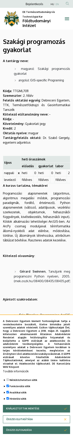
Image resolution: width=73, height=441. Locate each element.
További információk (16, 382)
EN (57, 4)
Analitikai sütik (18, 403)
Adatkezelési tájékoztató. (35, 374)
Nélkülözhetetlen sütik (23, 391)
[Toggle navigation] (67, 19)
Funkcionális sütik (20, 397)
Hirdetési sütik (18, 409)
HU (52, 4)
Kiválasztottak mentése (22, 419)
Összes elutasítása (19, 430)
